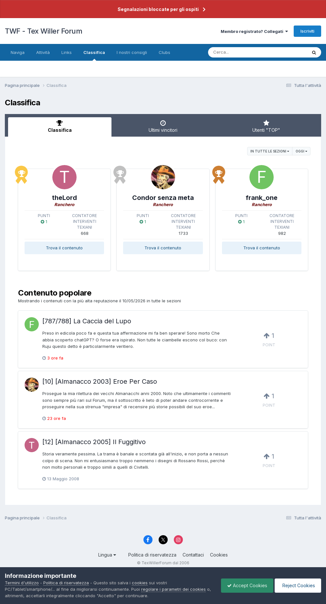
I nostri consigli (132, 52)
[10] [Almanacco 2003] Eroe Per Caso (99, 381)
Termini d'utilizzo (22, 582)
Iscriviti (307, 31)
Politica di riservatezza (152, 554)
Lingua (107, 554)
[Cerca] (242, 52)
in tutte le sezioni (269, 151)
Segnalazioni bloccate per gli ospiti (158, 9)
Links (66, 52)
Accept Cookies (246, 585)
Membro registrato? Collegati (254, 31)
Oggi (301, 151)
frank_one (262, 198)
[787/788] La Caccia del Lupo (86, 321)
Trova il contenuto (64, 247)
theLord (64, 198)
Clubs (164, 52)
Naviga (18, 52)
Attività (43, 52)
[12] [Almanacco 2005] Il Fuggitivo (94, 442)
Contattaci (193, 554)
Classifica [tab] (60, 126)
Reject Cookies (297, 585)
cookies (140, 582)
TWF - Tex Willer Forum (43, 31)
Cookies (219, 554)
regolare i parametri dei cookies (173, 589)
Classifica (94, 55)
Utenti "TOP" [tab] (266, 126)
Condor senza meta (163, 198)
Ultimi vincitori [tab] (163, 126)
